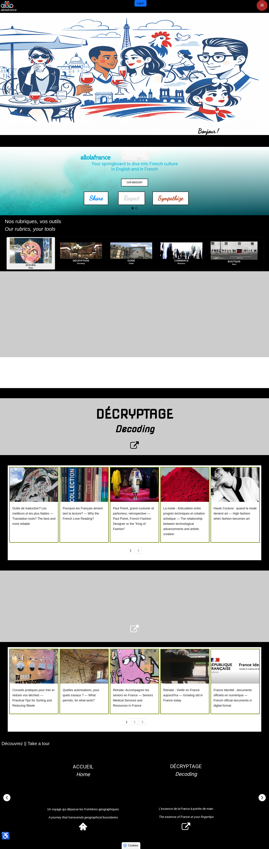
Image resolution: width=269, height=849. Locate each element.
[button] (5, 74)
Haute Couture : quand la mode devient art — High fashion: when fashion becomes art (235, 513)
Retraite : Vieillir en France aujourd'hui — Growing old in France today (183, 695)
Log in (140, 3)
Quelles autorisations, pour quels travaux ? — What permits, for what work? (81, 695)
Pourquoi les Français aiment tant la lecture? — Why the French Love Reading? (83, 513)
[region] (134, 74)
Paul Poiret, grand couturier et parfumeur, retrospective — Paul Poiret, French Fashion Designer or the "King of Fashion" (133, 519)
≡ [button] (262, 5)
